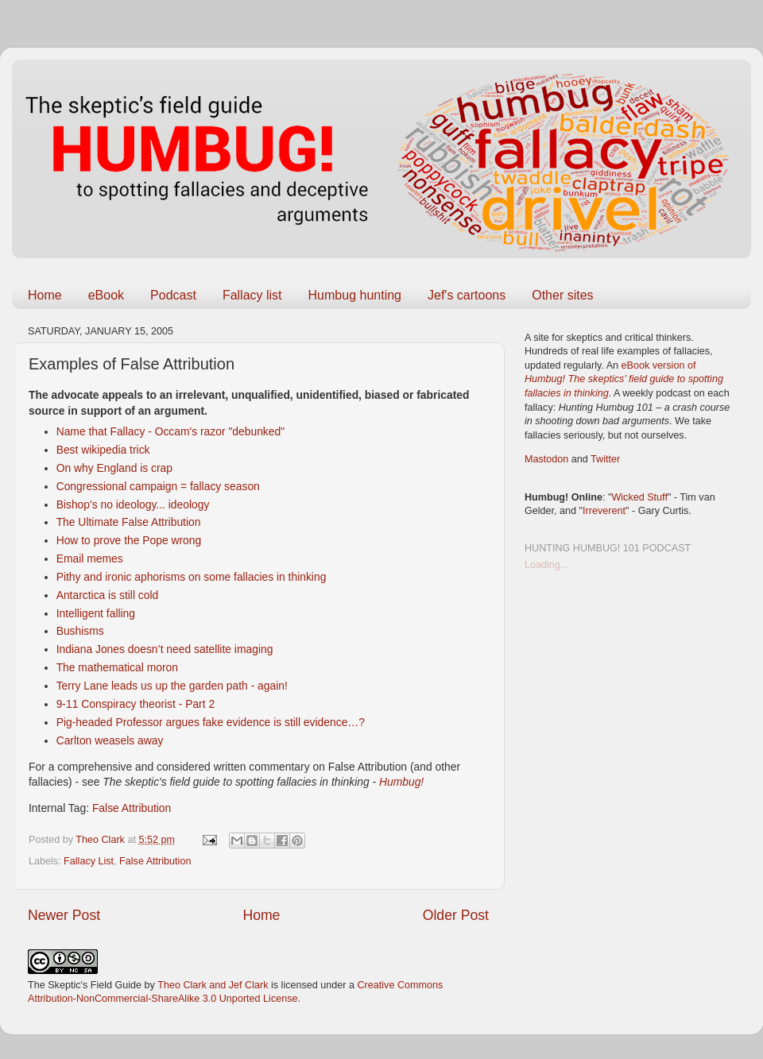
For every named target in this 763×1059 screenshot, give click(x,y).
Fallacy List (89, 861)
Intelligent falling (95, 613)
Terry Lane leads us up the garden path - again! (172, 685)
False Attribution (131, 808)
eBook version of (624, 379)
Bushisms (80, 630)
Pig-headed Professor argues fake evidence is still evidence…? (210, 722)
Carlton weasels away (110, 740)
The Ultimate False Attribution (128, 522)
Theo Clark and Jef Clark (212, 985)
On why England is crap (114, 468)
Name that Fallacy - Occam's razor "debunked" (170, 431)
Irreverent (604, 510)
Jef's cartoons (466, 295)
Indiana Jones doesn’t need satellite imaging (164, 649)
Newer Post (64, 915)
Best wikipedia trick (103, 449)
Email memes (89, 558)
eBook (106, 295)
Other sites (562, 295)
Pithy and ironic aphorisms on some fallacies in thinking (191, 576)
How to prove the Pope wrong (129, 540)
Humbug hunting (354, 295)
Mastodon (546, 459)
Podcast (173, 295)
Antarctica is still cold (107, 595)
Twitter (605, 459)
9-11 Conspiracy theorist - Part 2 (135, 704)
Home (45, 295)
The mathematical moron (117, 667)
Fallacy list (252, 295)
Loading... (546, 564)
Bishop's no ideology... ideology (133, 504)
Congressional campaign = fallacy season (158, 486)
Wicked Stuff (639, 497)
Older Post (456, 915)
